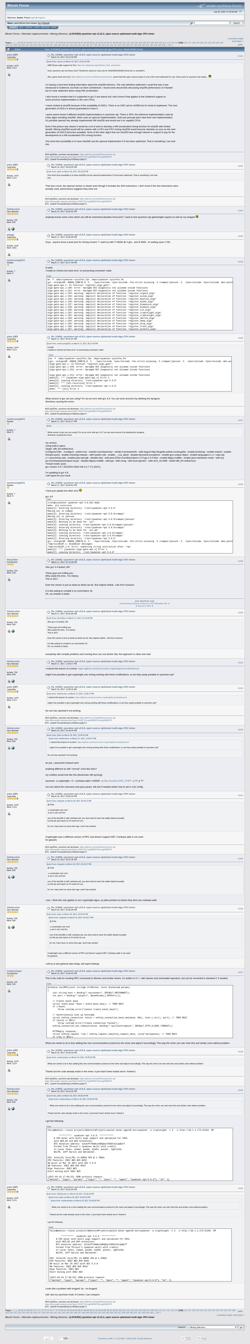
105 (140, 42)
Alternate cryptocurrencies (35, 33)
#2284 (240, 236)
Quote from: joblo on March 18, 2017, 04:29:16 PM (67, 1096)
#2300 (240, 1188)
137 (51, 45)
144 (79, 45)
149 (99, 45)
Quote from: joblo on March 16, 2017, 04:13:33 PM (67, 172)
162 (151, 45)
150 (103, 45)
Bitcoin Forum (12, 33)
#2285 (240, 262)
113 (172, 42)
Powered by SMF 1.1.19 (108, 1338)
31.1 (40, 23)
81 (65, 42)
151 (107, 45)
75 (48, 42)
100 (120, 42)
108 (152, 42)
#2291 (240, 663)
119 (197, 42)
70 (33, 42)
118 (193, 42)
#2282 (240, 166)
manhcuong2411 (16, 260)
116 (185, 42)
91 (94, 42)
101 (124, 42)
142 (71, 45)
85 (76, 42)
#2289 (240, 561)
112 (168, 42)
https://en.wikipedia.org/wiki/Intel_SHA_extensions (98, 65)
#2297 (240, 972)
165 (163, 45)
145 (83, 45)
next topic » (238, 41)
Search (29, 27)
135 (43, 45)
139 (59, 45)
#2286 (240, 338)
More (53, 27)
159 (139, 45)
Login (36, 27)
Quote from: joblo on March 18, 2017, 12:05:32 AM (67, 735)
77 (53, 42)
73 (42, 42)
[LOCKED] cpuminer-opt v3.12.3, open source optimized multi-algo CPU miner (111, 33)
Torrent (46, 23)
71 (36, 42)
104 (136, 42)
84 (73, 42)
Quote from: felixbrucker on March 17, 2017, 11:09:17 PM (70, 694)
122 (209, 42)
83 (71, 42)
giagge (10, 234)
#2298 (240, 1052)
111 (164, 42)
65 (19, 42)
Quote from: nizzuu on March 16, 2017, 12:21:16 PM (68, 62)
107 (148, 42)
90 (91, 42)
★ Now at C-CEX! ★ (144, 606)
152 (111, 45)
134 (39, 45)
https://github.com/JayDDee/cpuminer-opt (97, 154)
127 (11, 45)
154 (119, 45)
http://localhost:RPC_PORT (118, 781)
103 (132, 42)
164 (159, 45)
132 (31, 45)
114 (176, 42)
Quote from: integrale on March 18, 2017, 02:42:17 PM (69, 801)
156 (127, 45)
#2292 (240, 688)
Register (45, 27)
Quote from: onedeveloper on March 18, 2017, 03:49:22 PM (71, 1057)
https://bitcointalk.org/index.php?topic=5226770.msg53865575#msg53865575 (78, 157)
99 (116, 42)
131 (27, 45)
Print (240, 45)
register (41, 17)
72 (39, 42)
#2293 (240, 730)
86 (79, 42)
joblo (9, 54)
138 (55, 45)
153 (115, 45)
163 (155, 45)
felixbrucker (13, 209)
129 (19, 45)
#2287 (240, 420)
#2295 (240, 859)
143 (75, 45)
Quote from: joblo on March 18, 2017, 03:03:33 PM (67, 914)
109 (156, 42)
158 (135, 45)
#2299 (240, 1090)
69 (30, 42)
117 (189, 42)
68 (28, 42)
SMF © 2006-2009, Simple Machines (136, 1338)
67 (25, 42)
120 (201, 42)
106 (144, 42)
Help (21, 27)
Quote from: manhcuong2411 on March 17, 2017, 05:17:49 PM (72, 344)
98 (114, 42)
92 (96, 42)
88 (85, 42)
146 (87, 45)
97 (111, 42)
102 (128, 42)
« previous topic (235, 38)
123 (213, 42)
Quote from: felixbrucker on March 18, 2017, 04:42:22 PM (70, 1194)
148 (95, 45)
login (33, 17)
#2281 (240, 56)
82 (68, 42)
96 (108, 42)
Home (13, 27)
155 (123, 45)
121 (205, 42)
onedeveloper (14, 971)
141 (67, 45)
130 (23, 45)
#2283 (240, 211)
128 (15, 45)
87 (82, 42)
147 (91, 45)
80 (62, 42)
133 (35, 45)
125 (221, 42)
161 (147, 45)
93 (99, 42)
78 (56, 42)
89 (88, 42)
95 (105, 42)
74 (45, 42)
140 (63, 45)
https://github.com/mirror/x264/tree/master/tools (91, 77)
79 (59, 42)
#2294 (240, 795)
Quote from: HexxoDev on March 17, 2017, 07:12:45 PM (70, 618)
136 (47, 45)
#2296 (240, 909)
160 (143, 45)
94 (102, 42)
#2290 (240, 613)
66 (22, 42)
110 (160, 42)
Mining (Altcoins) (58, 33)
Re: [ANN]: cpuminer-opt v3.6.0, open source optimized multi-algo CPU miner (93, 54)
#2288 (240, 484)
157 (131, 45)
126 (7, 45)
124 (217, 42)
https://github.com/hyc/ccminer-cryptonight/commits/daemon (108, 668)
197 (170, 45)
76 (51, 42)
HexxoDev (12, 559)
